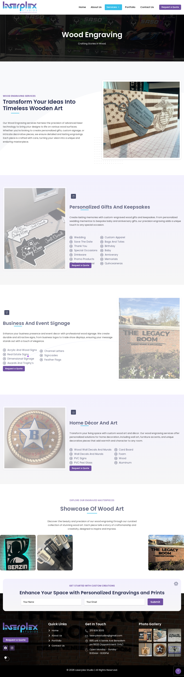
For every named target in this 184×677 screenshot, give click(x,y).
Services (111, 7)
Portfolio (126, 7)
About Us (96, 7)
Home (84, 7)
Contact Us (141, 7)
